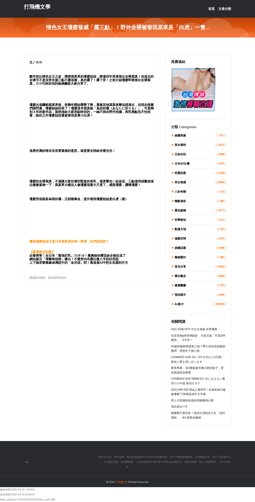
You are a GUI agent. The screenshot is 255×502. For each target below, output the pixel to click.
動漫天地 (200, 229)
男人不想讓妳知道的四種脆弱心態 (192, 400)
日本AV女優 (200, 163)
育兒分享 (200, 266)
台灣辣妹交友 (202, 457)
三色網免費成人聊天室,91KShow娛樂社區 (159, 461)
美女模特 (200, 144)
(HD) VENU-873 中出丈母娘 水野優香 (194, 329)
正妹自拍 (200, 154)
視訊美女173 (179, 406)
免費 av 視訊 (105, 457)
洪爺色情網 (190, 461)
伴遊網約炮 (127, 461)
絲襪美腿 (200, 135)
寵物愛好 (200, 257)
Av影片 (200, 304)
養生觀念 (200, 276)
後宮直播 (119, 457)
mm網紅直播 (111, 461)
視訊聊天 (200, 294)
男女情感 (200, 182)
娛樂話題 (200, 248)
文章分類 (224, 9)
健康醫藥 (200, 285)
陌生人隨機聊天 (207, 461)
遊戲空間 (200, 238)
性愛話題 (200, 173)
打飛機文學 (37, 7)
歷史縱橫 (200, 210)
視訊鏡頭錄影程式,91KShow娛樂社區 (146, 457)
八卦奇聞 (200, 191)
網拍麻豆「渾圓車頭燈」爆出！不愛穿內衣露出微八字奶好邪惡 (74, 259)
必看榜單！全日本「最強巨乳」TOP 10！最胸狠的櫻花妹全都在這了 (77, 255)
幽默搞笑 (200, 201)
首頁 (211, 9)
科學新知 (200, 219)
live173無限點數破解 (181, 457)
